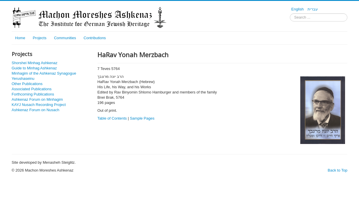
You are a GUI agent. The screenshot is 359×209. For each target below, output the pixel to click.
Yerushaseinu (23, 78)
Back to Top (337, 170)
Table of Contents (112, 118)
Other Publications (27, 84)
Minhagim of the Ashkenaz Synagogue (44, 73)
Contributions (95, 38)
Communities (65, 38)
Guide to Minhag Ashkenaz (34, 68)
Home (20, 38)
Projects (40, 38)
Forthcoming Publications (33, 94)
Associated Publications (31, 89)
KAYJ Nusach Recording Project (39, 104)
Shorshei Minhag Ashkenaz (35, 63)
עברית (313, 9)
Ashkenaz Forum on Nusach (35, 110)
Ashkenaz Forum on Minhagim (37, 99)
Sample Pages (142, 118)
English (298, 9)
